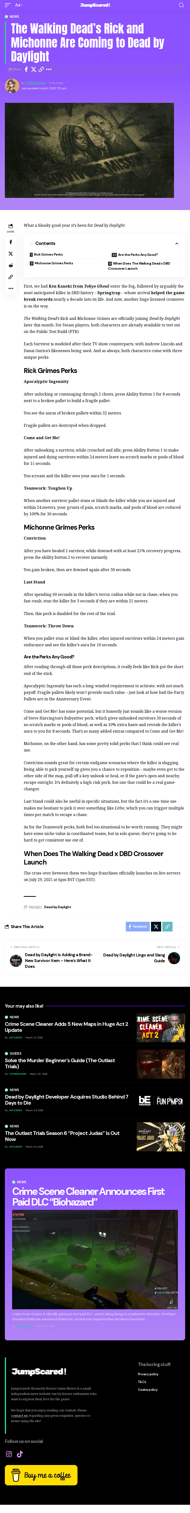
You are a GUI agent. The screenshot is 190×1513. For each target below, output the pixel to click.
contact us (19, 1415)
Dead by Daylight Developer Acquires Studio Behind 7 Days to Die (66, 1099)
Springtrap (108, 292)
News (14, 16)
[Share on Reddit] (10, 265)
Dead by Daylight (57, 907)
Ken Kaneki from (79, 286)
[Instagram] (9, 1454)
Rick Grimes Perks (48, 254)
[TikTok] (20, 1454)
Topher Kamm (35, 83)
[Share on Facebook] (26, 69)
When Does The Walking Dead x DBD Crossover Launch (139, 266)
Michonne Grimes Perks (54, 263)
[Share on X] (33, 69)
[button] (9, 5)
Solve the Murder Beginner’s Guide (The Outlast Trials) (60, 1063)
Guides (16, 1053)
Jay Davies (15, 1037)
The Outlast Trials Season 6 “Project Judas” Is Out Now (62, 1136)
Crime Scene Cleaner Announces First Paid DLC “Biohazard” (88, 1197)
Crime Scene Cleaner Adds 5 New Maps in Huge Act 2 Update (66, 1026)
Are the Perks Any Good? (138, 254)
